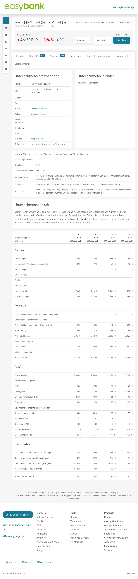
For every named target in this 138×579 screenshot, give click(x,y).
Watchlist (81, 22)
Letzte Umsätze (22, 63)
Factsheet (125, 22)
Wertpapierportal (123, 7)
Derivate (41, 529)
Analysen (57, 55)
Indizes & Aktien (45, 517)
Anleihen (41, 537)
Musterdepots (77, 525)
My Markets (76, 541)
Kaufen (121, 40)
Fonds (40, 521)
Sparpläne (109, 533)
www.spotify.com (37, 113)
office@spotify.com (38, 108)
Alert (111, 22)
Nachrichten (76, 55)
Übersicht (20, 55)
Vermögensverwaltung (116, 537)
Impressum (7, 573)
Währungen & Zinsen (48, 541)
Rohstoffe (42, 533)
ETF (39, 525)
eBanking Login (14, 536)
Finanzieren (110, 545)
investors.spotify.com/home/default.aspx (48, 144)
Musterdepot (97, 22)
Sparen (108, 549)
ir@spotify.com (36, 138)
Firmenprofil (121, 55)
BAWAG (26, 562)
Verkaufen (102, 40)
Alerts (73, 533)
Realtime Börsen (79, 537)
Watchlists (75, 521)
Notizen (74, 529)
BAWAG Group (45, 562)
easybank (9, 562)
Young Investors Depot (116, 529)
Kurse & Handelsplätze (99, 55)
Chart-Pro (37, 55)
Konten (108, 517)
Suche (73, 517)
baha (118, 495)
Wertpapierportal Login (17, 527)
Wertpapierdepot (113, 525)
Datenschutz (20, 573)
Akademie (109, 541)
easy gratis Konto (113, 521)
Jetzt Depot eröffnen (18, 514)
